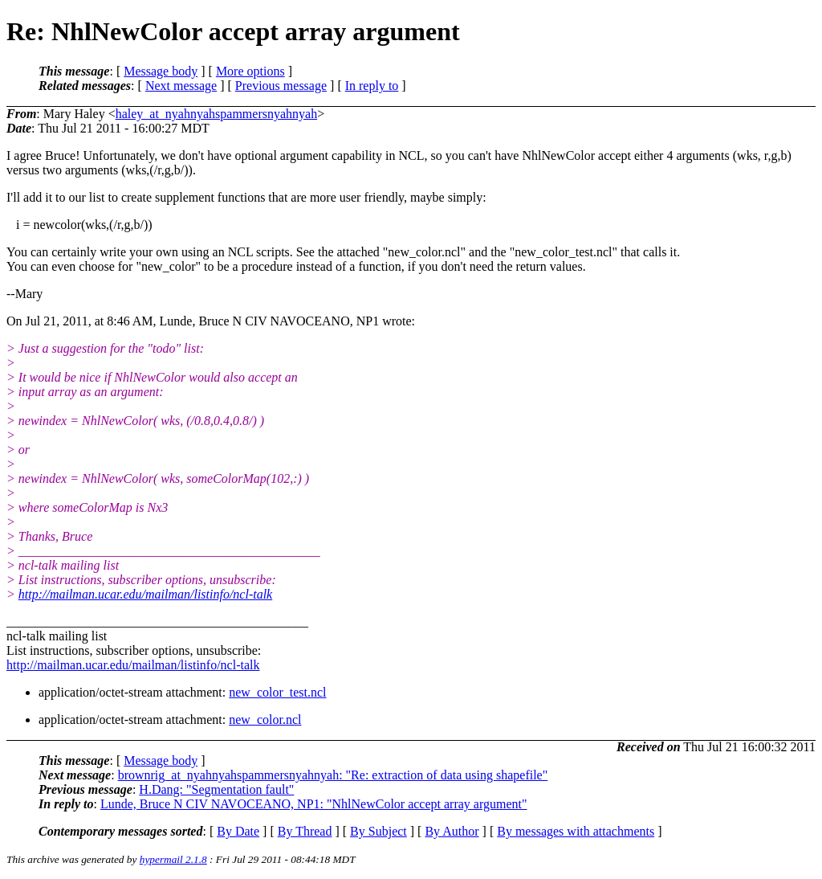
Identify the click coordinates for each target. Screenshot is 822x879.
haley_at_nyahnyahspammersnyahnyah (216, 114)
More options (250, 71)
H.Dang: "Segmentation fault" (216, 789)
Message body (160, 71)
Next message (181, 85)
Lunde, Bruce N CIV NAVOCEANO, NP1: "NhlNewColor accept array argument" (313, 804)
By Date (238, 831)
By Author (451, 831)
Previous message (281, 85)
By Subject (378, 831)
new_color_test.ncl (277, 692)
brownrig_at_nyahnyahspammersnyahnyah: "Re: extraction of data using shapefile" (333, 775)
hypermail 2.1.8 (173, 859)
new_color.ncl (265, 719)
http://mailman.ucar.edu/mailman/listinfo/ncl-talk (145, 594)
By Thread (305, 831)
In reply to (372, 85)
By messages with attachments (575, 831)
